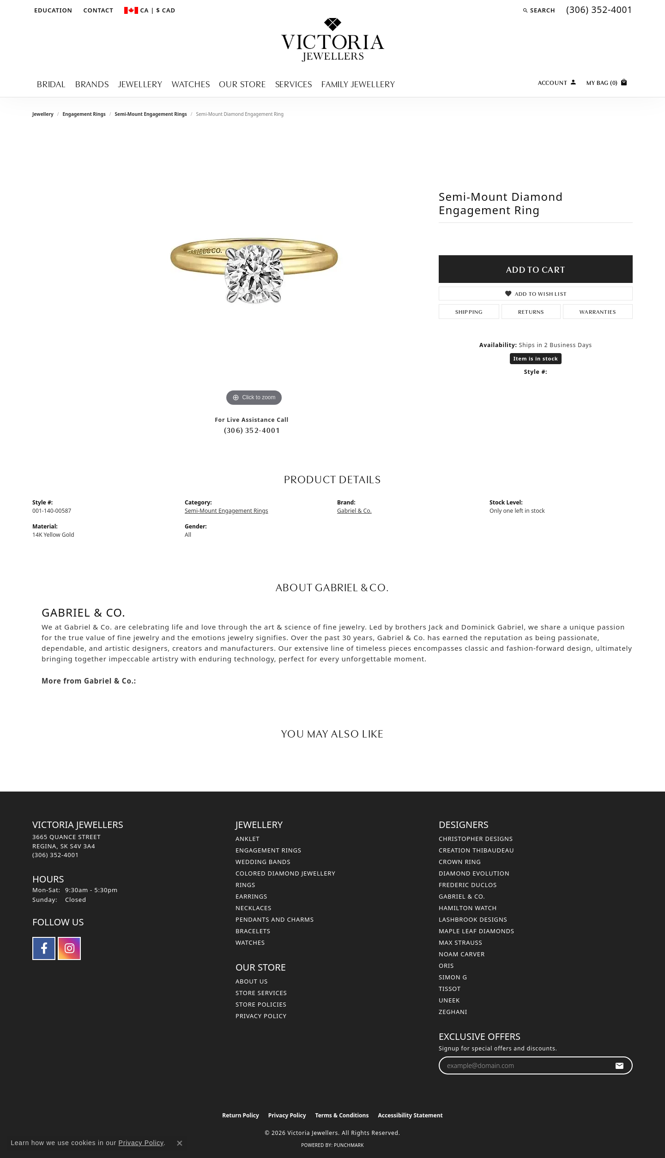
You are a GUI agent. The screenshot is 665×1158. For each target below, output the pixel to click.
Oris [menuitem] (446, 965)
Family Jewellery (358, 83)
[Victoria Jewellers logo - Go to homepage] (333, 40)
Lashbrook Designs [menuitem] (473, 919)
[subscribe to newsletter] (619, 1065)
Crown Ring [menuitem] (460, 862)
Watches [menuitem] (250, 942)
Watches (191, 83)
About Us (252, 981)
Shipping (469, 311)
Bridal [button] (51, 83)
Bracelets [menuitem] (253, 931)
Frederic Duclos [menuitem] (468, 885)
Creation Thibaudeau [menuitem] (476, 850)
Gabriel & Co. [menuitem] (462, 896)
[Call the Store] (55, 855)
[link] (98, 10)
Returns (531, 311)
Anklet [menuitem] (248, 838)
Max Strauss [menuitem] (460, 942)
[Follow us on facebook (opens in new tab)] (43, 948)
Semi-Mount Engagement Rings (151, 114)
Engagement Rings (83, 114)
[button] (52, 10)
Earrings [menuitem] (251, 896)
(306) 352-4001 (251, 430)
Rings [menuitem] (245, 885)
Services (293, 83)
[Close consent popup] (179, 1143)
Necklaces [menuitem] (254, 908)
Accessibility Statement (410, 1115)
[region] (254, 270)
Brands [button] (92, 83)
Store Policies (261, 1004)
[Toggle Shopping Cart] (607, 81)
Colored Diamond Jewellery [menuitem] (285, 873)
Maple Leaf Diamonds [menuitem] (476, 931)
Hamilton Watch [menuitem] (468, 908)
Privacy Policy (261, 1016)
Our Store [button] (242, 83)
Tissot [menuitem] (450, 988)
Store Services (261, 993)
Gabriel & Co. (354, 511)
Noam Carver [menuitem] (462, 954)
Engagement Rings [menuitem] (269, 850)
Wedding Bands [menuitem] (263, 862)
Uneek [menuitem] (449, 1000)
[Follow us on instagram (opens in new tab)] (69, 948)
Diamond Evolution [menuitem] (474, 873)
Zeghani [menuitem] (453, 1012)
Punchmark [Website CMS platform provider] (349, 1145)
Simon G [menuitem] (453, 977)
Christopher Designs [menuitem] (476, 838)
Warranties (598, 311)
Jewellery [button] (140, 83)
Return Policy (240, 1115)
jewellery (43, 114)
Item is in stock (536, 358)
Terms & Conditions (342, 1115)
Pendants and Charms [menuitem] (275, 919)
